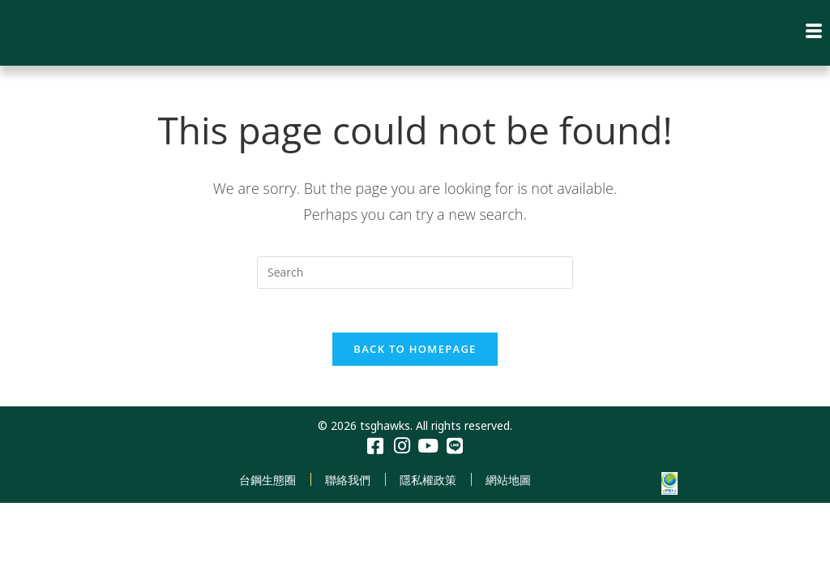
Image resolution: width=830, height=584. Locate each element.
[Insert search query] (415, 272)
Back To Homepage (414, 353)
